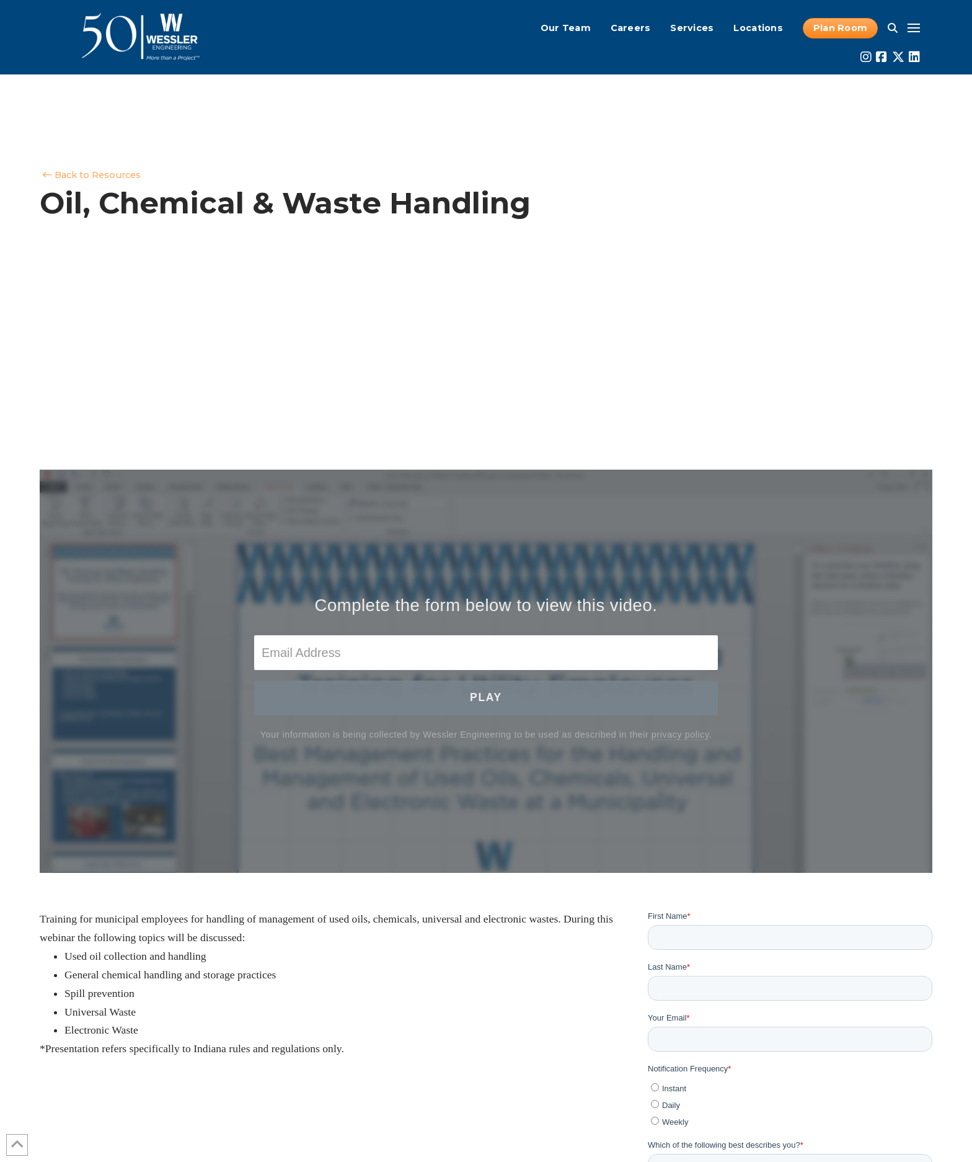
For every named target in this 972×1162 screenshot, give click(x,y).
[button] (893, 28)
